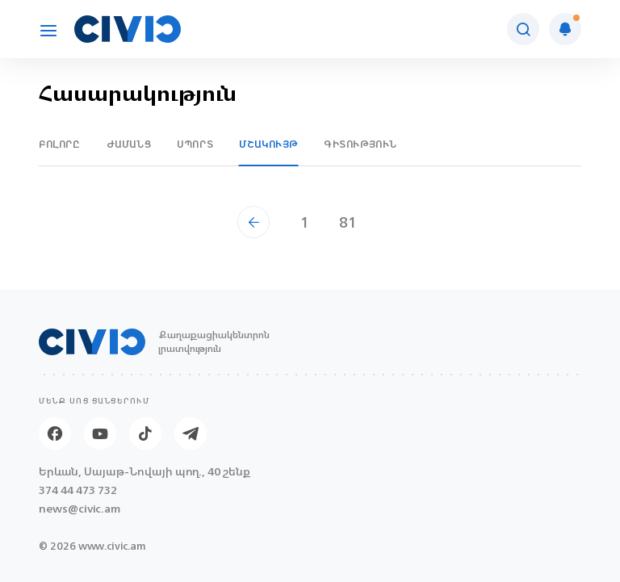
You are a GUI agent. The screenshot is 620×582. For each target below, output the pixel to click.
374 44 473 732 (78, 490)
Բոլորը (60, 144)
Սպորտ (195, 144)
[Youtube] (100, 433)
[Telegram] (190, 433)
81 (348, 222)
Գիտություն (360, 144)
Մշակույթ (268, 144)
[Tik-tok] (145, 433)
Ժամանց (129, 144)
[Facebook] (55, 433)
